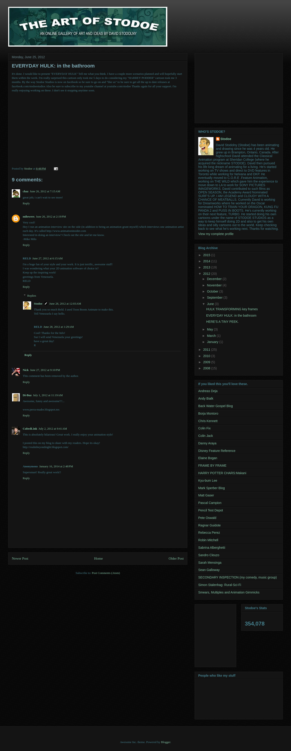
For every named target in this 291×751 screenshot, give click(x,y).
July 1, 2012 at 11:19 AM (48, 395)
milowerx (29, 216)
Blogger (165, 742)
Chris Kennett (208, 421)
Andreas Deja (208, 391)
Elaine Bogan (207, 458)
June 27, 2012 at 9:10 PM (45, 370)
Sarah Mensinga (209, 562)
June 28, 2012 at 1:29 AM (58, 326)
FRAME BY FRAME (212, 465)
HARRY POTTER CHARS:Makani (222, 473)
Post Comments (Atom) (106, 573)
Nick (26, 370)
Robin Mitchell (208, 540)
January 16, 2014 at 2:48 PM (56, 466)
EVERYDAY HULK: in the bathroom (231, 315)
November (214, 285)
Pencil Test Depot (210, 510)
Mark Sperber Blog (211, 488)
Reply (26, 203)
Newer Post (20, 558)
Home (98, 558)
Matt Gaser (206, 495)
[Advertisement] (236, 87)
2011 (207, 349)
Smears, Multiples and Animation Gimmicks (228, 592)
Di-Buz (27, 395)
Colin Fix (204, 428)
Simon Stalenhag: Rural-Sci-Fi (219, 585)
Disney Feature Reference (216, 451)
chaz (25, 191)
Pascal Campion (209, 503)
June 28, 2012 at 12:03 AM (65, 303)
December (214, 279)
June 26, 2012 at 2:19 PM (51, 216)
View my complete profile (215, 234)
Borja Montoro (208, 413)
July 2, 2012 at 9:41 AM (53, 428)
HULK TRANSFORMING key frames (232, 309)
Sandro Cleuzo (208, 555)
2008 (207, 368)
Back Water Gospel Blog (215, 406)
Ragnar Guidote (209, 525)
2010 (207, 356)
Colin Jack (205, 436)
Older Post (176, 558)
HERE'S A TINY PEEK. (222, 321)
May (210, 329)
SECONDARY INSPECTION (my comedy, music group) (237, 577)
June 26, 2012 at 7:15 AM (45, 191)
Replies (31, 295)
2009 (207, 362)
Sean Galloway (209, 570)
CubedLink (30, 428)
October (213, 291)
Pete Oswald (207, 518)
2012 (207, 273)
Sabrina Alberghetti (211, 547)
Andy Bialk (205, 398)
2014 (207, 261)
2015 (207, 255)
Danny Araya (207, 443)
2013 (207, 267)
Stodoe (38, 303)
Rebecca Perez (209, 532)
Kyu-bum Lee (207, 480)
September (215, 297)
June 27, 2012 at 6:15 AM (47, 258)
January (213, 342)
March (212, 336)
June (211, 304)
